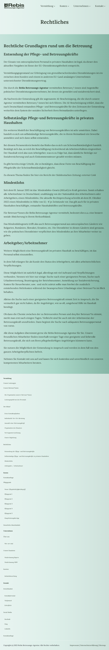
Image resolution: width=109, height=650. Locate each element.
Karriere (6, 569)
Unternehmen (81, 6)
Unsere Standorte (9, 550)
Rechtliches (7, 444)
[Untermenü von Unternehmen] (90, 6)
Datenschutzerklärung (89, 645)
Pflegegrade (7, 482)
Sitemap (102, 645)
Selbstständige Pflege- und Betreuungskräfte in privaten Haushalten (27, 456)
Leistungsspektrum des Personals (15, 400)
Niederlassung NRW (11, 562)
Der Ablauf (6, 407)
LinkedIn (7, 629)
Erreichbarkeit (8, 589)
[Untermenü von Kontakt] (104, 6)
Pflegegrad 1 (8, 494)
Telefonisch (8, 601)
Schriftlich (8, 605)
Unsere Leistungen (9, 383)
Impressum (74, 645)
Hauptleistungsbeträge (12, 518)
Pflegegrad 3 (8, 504)
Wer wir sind (9, 544)
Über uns (6, 537)
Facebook (7, 619)
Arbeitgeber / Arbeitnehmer (14, 466)
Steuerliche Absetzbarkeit (11, 525)
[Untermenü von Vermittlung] (54, 6)
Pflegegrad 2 (8, 499)
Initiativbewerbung (11, 576)
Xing (6, 624)
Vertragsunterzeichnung (12, 433)
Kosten (63, 6)
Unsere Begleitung (10, 438)
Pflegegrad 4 (8, 508)
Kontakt (99, 6)
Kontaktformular (10, 596)
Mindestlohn (9, 461)
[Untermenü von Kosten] (68, 6)
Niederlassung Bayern (12, 557)
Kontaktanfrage (8, 478)
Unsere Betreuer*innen (10, 388)
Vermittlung (47, 6)
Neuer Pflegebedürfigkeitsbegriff (15, 489)
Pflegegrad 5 (8, 513)
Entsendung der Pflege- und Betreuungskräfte (19, 451)
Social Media (7, 612)
